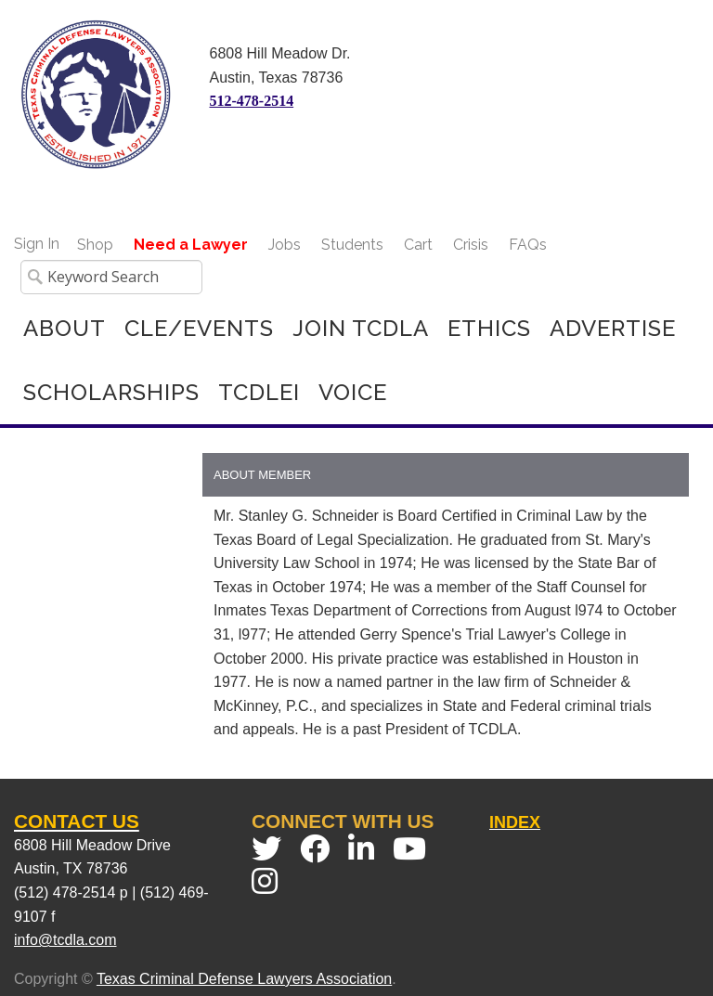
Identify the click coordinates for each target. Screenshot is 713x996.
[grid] (445, 601)
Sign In (36, 243)
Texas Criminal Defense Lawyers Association (244, 979)
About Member (262, 475)
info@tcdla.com (65, 940)
